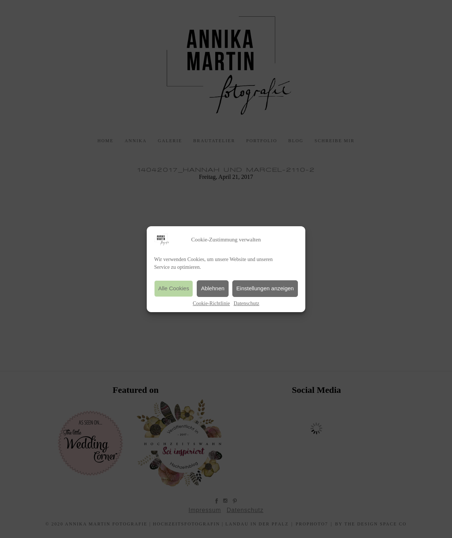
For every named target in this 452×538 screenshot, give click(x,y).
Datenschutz (246, 303)
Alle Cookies (173, 288)
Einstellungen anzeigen (265, 288)
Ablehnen (212, 288)
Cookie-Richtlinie (211, 303)
